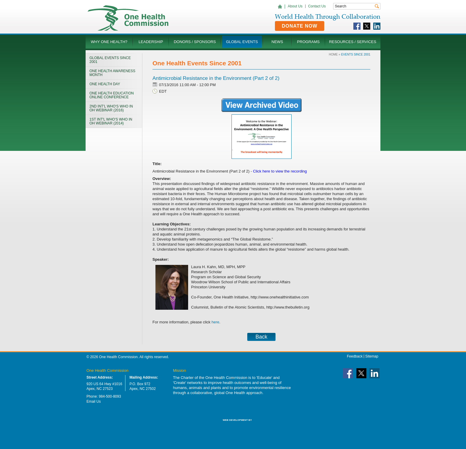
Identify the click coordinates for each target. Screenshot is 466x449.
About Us (295, 6)
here (215, 322)
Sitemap (371, 356)
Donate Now (299, 26)
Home (333, 54)
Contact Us (317, 6)
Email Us (93, 401)
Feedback (355, 356)
